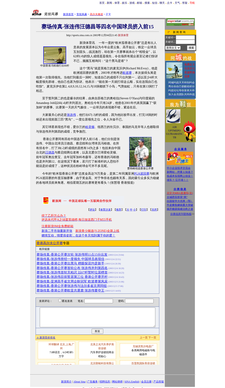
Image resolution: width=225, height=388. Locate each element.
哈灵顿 (89, 127)
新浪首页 (68, 14)
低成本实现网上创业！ (180, 175)
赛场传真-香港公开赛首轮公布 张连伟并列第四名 (72, 268)
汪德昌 (49, 152)
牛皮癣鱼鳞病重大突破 (180, 205)
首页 (102, 2)
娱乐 (124, 2)
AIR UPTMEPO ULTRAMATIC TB (174, 132)
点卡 (169, 2)
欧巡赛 (127, 72)
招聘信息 (105, 381)
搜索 (147, 2)
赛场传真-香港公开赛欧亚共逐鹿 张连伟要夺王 (70, 290)
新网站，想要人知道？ (180, 172)
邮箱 (139, 2)
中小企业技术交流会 (179, 168)
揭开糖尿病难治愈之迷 (180, 209)
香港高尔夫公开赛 (49, 243)
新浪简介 (66, 381)
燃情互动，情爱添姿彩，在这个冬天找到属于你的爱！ (78, 235)
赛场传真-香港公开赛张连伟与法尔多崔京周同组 (71, 286)
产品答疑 (158, 381)
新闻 (109, 2)
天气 (177, 2)
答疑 (184, 2)
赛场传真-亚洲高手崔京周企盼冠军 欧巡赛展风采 (72, 281)
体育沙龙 (105, 209)
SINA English (131, 381)
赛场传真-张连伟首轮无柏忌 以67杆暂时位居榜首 (72, 272)
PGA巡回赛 (141, 173)
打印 (143, 209)
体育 (117, 2)
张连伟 (71, 114)
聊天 (162, 2)
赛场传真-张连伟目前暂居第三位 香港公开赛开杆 (72, 277)
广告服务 (92, 381)
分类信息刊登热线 (180, 214)
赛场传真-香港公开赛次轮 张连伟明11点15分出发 (71, 254)
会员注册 (146, 381)
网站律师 (117, 381)
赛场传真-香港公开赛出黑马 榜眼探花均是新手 (70, 263)
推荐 (118, 209)
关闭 (154, 209)
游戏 (132, 2)
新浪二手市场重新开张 (57, 231)
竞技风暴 (81, 14)
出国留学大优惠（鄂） (180, 201)
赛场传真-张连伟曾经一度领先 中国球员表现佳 (70, 259)
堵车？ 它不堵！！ (178, 179)
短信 (154, 2)
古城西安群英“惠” (177, 197)
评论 (92, 209)
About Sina (79, 381)
